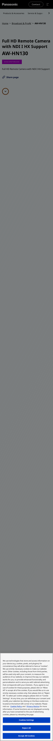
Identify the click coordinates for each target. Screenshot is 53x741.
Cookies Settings (26, 720)
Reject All (26, 728)
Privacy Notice (33, 706)
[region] (26, 697)
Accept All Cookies (26, 736)
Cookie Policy (16, 706)
